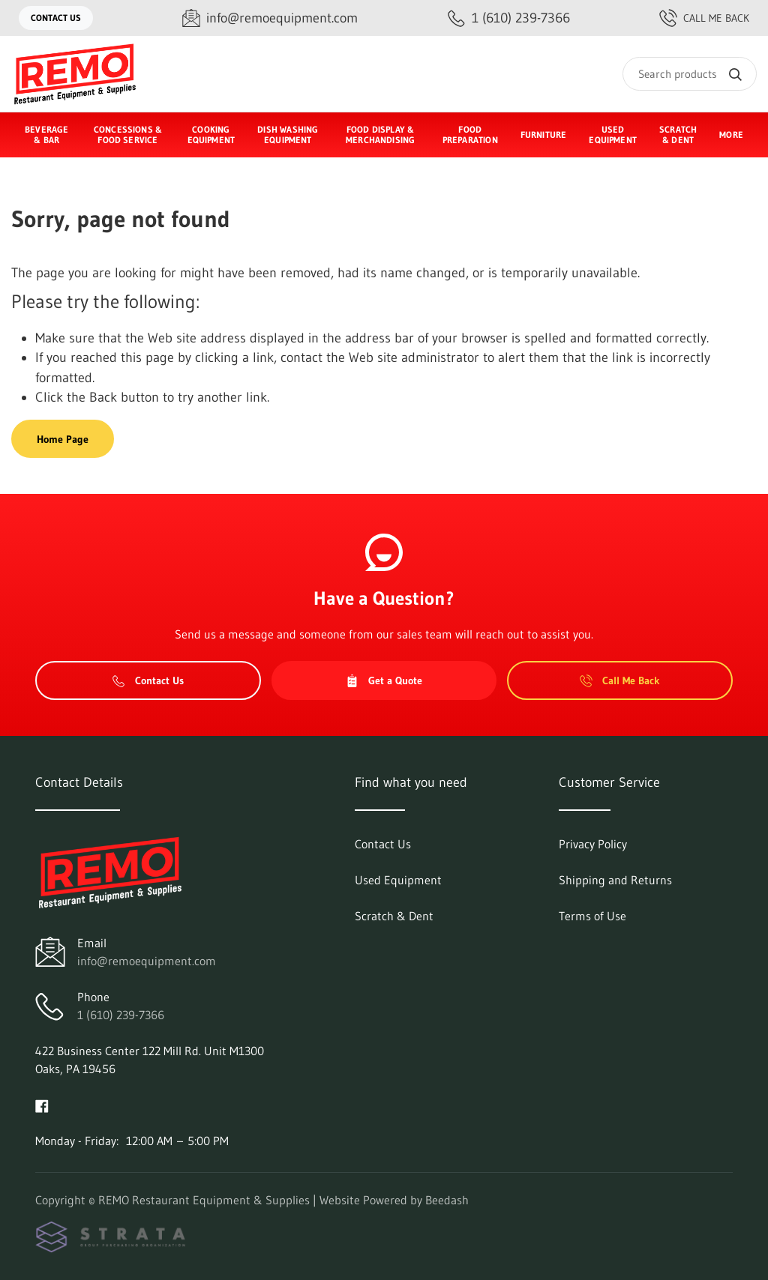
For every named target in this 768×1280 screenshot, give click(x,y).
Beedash (447, 1199)
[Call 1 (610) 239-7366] (509, 18)
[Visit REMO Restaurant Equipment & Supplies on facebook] (42, 1104)
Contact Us (56, 17)
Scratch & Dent (678, 134)
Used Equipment (613, 134)
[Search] (689, 74)
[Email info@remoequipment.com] (270, 18)
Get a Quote (384, 680)
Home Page (62, 439)
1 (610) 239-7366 (120, 1014)
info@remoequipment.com (146, 960)
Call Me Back (704, 18)
